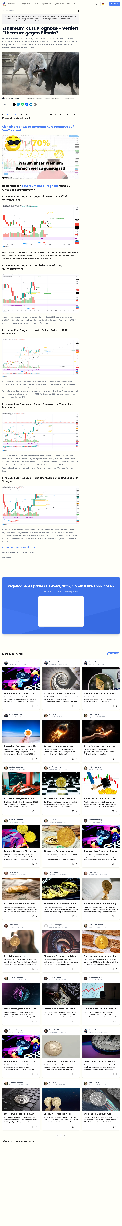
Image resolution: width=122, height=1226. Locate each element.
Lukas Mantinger (55, 930)
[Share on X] (14, 109)
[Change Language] (104, 4)
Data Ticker (70, 4)
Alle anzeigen (113, 659)
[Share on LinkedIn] (30, 109)
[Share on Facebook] (26, 109)
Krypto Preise (59, 4)
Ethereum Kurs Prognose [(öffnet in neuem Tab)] (40, 191)
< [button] (57, 1141)
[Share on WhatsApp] (22, 109)
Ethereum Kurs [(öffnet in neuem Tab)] (12, 120)
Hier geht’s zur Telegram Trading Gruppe (20, 552)
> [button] (64, 1141)
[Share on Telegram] (18, 109)
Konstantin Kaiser (16, 667)
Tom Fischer (13, 877)
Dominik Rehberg (95, 825)
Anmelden (114, 4)
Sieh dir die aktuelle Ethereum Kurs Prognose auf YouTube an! (38, 134)
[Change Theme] (96, 4)
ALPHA (37, 4)
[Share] (36, 711)
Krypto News (46, 4)
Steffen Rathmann (56, 720)
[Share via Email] (35, 109)
